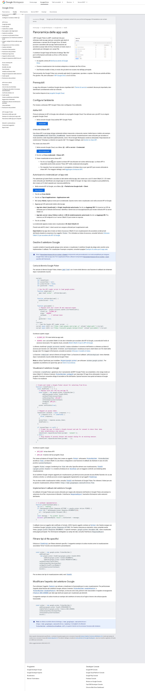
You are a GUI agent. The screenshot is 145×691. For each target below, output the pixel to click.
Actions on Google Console (94, 681)
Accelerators (31, 675)
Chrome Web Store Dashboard (95, 687)
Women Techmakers (33, 678)
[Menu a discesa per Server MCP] (87, 2)
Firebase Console (91, 678)
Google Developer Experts (34, 672)
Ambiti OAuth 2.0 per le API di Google (81, 343)
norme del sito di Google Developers (85, 638)
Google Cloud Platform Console (95, 672)
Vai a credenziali (44, 151)
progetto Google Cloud (57, 93)
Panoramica (6, 12)
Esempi (44, 12)
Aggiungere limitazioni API (73, 169)
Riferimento (24, 12)
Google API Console (91, 669)
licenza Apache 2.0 (53, 638)
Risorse (69, 2)
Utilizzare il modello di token (81, 351)
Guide (65, 27)
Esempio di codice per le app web (97, 249)
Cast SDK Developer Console (94, 684)
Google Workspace (47, 27)
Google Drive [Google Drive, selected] (44, 2)
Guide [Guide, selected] (15, 12)
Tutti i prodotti (56, 2)
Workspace (15, 2)
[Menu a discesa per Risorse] (74, 2)
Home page (33, 2)
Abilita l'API (42, 123)
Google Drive (8, 8)
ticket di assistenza (68, 363)
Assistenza (53, 12)
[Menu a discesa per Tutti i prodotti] (63, 2)
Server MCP (81, 2)
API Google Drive (60, 75)
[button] (12, 27)
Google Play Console (92, 675)
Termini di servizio (81, 87)
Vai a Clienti (38, 190)
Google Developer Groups (34, 669)
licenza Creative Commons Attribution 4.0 (91, 636)
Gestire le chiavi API (90, 140)
